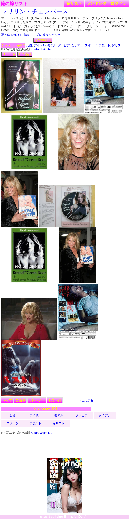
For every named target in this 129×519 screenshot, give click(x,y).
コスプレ (36, 34)
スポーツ (91, 45)
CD (20, 34)
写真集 (5, 34)
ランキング (96, 3)
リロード (9, 54)
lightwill (60, 516)
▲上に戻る (86, 400)
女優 (29, 45)
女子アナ (77, 45)
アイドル (40, 45)
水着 (26, 34)
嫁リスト (74, 3)
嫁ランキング (51, 34)
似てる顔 (25, 54)
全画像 (20, 400)
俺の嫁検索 (42, 40)
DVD (14, 34)
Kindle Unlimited (41, 49)
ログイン (119, 3)
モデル (51, 45)
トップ (7, 400)
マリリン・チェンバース (34, 11)
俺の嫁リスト (14, 3)
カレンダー (37, 400)
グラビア (64, 45)
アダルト (104, 45)
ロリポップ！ (80, 516)
